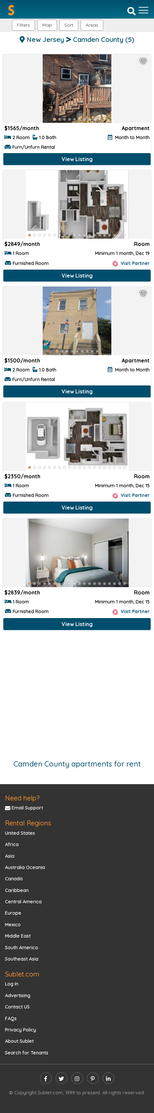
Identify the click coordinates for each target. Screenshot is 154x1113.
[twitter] (61, 1078)
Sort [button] (68, 25)
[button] (92, 25)
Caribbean (17, 890)
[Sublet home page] (11, 10)
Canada (14, 879)
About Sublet (19, 1041)
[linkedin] (108, 1078)
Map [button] (47, 25)
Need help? (22, 798)
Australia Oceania (25, 867)
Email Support (24, 808)
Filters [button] (23, 25)
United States (20, 833)
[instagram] (77, 1078)
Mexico (13, 925)
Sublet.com (22, 974)
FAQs (11, 1018)
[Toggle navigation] (143, 10)
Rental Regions (28, 823)
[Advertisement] (77, 692)
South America (21, 948)
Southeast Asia (21, 959)
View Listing (77, 159)
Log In (11, 984)
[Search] (131, 10)
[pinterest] (93, 1078)
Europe (13, 913)
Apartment (136, 128)
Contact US (17, 1007)
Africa (12, 844)
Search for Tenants (26, 1053)
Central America (23, 902)
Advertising (17, 996)
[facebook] (46, 1078)
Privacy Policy (20, 1030)
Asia (9, 856)
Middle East (18, 936)
